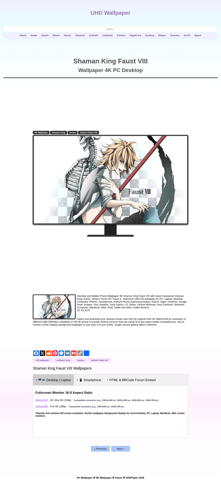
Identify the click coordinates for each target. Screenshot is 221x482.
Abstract (80, 35)
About (118, 476)
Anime (45, 35)
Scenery (175, 35)
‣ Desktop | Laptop (54, 379)
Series (67, 35)
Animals (93, 35)
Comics (121, 35)
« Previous (100, 448)
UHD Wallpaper (110, 13)
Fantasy (149, 35)
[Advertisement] (110, 263)
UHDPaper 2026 (135, 476)
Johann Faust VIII (89, 132)
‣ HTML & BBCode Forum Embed (132, 379)
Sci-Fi (187, 35)
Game (33, 35)
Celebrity (107, 35)
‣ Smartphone (90, 379)
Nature (162, 35)
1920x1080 (42, 405)
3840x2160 (42, 399)
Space (198, 35)
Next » (120, 448)
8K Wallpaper (104, 476)
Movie (56, 35)
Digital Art (135, 35)
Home (23, 35)
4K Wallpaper (42, 132)
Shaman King (59, 132)
